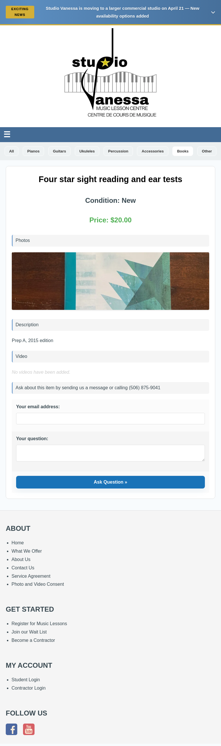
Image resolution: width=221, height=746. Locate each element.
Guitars (59, 151)
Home (18, 545)
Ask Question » (110, 484)
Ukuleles (87, 151)
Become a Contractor (33, 642)
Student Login (26, 682)
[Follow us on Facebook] (13, 733)
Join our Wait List (29, 634)
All (11, 151)
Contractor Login (28, 690)
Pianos (33, 151)
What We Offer (27, 553)
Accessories (153, 151)
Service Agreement (31, 578)
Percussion (118, 151)
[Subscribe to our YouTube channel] (30, 733)
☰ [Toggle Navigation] (6, 134)
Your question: (32, 438)
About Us (21, 561)
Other (207, 151)
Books (182, 151)
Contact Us (23, 570)
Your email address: (38, 406)
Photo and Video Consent (38, 586)
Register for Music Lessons (39, 625)
